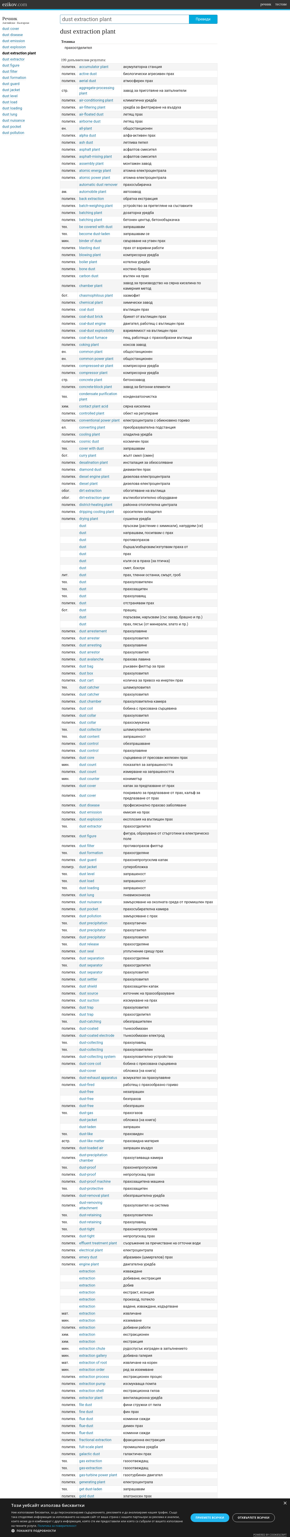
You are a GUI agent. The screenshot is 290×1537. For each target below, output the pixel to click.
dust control (88, 743)
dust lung (9, 114)
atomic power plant (94, 177)
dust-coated (88, 1028)
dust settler (88, 979)
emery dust (88, 1257)
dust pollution (13, 133)
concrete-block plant (95, 387)
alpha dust (87, 135)
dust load (9, 102)
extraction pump (92, 1384)
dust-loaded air (91, 1148)
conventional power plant (99, 420)
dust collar (87, 715)
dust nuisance (13, 120)
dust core (86, 757)
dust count (87, 764)
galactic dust (89, 1454)
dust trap (86, 1007)
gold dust (86, 1496)
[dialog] (145, 1517)
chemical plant (91, 302)
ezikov (14, 4)
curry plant (87, 455)
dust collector (90, 729)
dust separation (91, 958)
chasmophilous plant (96, 295)
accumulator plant (93, 67)
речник (265, 4)
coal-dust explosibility (96, 330)
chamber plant (90, 286)
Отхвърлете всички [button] (253, 1518)
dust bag (86, 666)
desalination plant (93, 462)
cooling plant (89, 434)
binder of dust (90, 241)
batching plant (90, 213)
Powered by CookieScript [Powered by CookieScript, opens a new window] (270, 1534)
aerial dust (87, 81)
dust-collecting (91, 1042)
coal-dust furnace (93, 337)
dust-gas (86, 1113)
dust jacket (11, 90)
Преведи (203, 19)
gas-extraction (90, 1468)
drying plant (88, 519)
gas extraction (90, 1461)
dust (82, 526)
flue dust (86, 1419)
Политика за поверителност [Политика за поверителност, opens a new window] (57, 1526)
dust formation (14, 77)
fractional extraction (95, 1440)
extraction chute (92, 1348)
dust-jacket (88, 1120)
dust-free (86, 1092)
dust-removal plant (94, 1195)
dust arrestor (89, 652)
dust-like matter (91, 1141)
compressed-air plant (96, 366)
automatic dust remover (98, 184)
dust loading (12, 108)
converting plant (92, 427)
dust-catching (90, 1021)
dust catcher (89, 687)
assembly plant (91, 163)
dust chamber (90, 701)
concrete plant (90, 380)
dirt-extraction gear (94, 497)
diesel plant (88, 483)
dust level (10, 96)
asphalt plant (89, 149)
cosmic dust (89, 441)
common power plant (96, 359)
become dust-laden (94, 234)
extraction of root (93, 1362)
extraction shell (91, 1391)
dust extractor (13, 59)
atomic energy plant (95, 170)
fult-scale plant (91, 1447)
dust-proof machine (95, 1181)
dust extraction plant (19, 53)
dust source (88, 993)
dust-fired (86, 1085)
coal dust (86, 309)
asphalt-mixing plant (95, 156)
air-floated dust (91, 114)
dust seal (86, 951)
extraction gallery (93, 1355)
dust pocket (11, 126)
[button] (97, 1531)
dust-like (86, 1134)
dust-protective (91, 1188)
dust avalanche (91, 659)
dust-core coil (90, 1063)
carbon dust (88, 276)
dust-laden (87, 1127)
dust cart (86, 680)
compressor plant (93, 373)
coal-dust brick (91, 316)
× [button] (285, 1503)
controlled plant (91, 413)
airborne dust (89, 121)
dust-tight (86, 1229)
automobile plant (92, 191)
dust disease (12, 35)
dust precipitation (93, 923)
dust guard (10, 84)
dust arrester (89, 638)
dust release (89, 944)
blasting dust (89, 248)
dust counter (89, 779)
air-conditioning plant (96, 100)
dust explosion (14, 47)
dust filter (9, 71)
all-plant (85, 128)
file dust (85, 1405)
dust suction (89, 1000)
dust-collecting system (97, 1056)
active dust (88, 74)
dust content (89, 736)
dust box (86, 673)
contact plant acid (93, 406)
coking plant (89, 344)
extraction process (94, 1376)
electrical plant (91, 1250)
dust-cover (87, 1070)
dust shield (88, 986)
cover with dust (91, 448)
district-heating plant (95, 505)
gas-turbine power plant (98, 1475)
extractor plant (90, 1398)
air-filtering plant (92, 107)
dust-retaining (90, 1215)
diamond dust (90, 469)
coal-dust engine (92, 323)
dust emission (13, 41)
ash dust (86, 142)
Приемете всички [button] (210, 1518)
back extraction (91, 199)
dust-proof (87, 1167)
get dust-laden (90, 1489)
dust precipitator (92, 930)
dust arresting (90, 645)
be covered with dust (95, 227)
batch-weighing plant (96, 206)
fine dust (86, 1412)
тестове (281, 4)
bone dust (87, 269)
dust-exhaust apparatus (98, 1078)
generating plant (92, 1482)
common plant (90, 352)
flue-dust (86, 1426)
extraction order (91, 1369)
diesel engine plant (94, 476)
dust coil (86, 708)
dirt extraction (90, 490)
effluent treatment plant (98, 1243)
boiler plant (88, 262)
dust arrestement (93, 631)
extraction (87, 1271)
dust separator (90, 965)
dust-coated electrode (96, 1035)
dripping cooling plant (96, 512)
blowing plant (90, 255)
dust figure (10, 65)
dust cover (10, 29)
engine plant (89, 1264)
